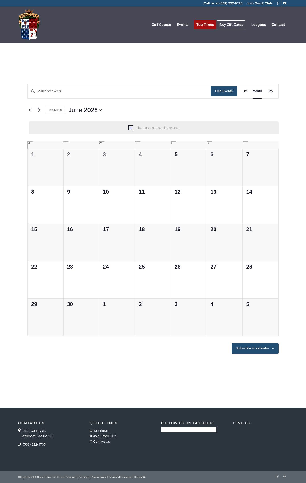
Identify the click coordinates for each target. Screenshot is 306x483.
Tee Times (100, 430)
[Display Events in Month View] (257, 91)
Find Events (224, 91)
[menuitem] (258, 3)
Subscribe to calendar (252, 348)
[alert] (154, 127)
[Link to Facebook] (278, 3)
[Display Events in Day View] (270, 91)
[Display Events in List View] (244, 91)
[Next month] (38, 110)
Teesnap (83, 477)
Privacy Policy (98, 477)
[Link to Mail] (284, 3)
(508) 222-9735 (230, 3)
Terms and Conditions (120, 477)
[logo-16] (29, 25)
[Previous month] (30, 110)
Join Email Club (104, 436)
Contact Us (101, 441)
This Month (55, 109)
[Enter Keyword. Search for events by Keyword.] (119, 91)
